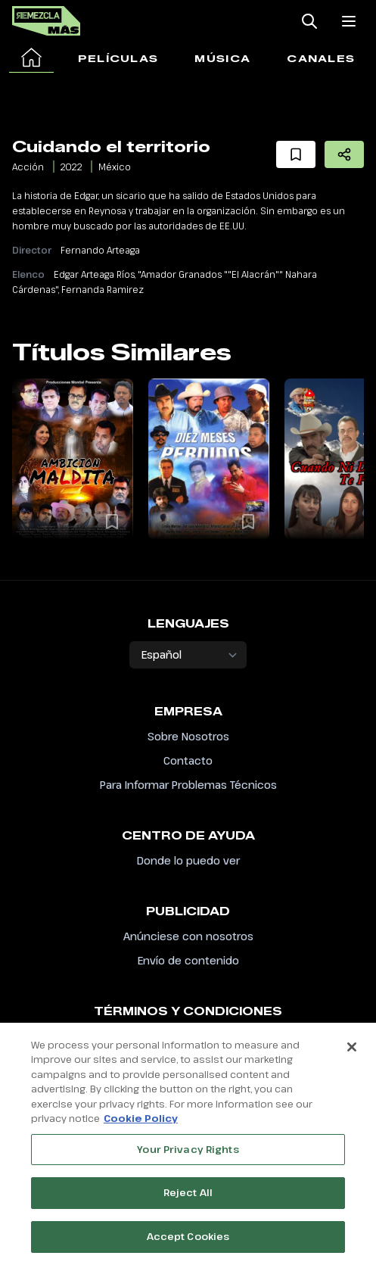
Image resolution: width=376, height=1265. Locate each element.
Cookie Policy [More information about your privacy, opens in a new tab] (141, 1126)
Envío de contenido (188, 960)
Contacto (188, 760)
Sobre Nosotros (188, 736)
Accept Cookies (188, 1244)
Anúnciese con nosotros (188, 936)
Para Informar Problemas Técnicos (188, 784)
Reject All (188, 1200)
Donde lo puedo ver (188, 860)
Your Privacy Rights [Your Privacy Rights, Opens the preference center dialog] (187, 1156)
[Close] (351, 1053)
